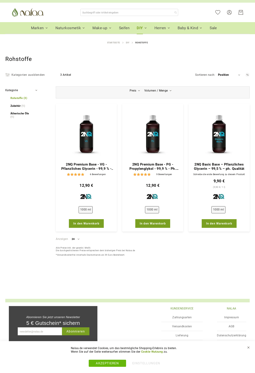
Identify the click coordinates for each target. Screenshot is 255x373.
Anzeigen (62, 239)
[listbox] (86, 210)
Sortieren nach (204, 74)
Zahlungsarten (182, 317)
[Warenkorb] (240, 12)
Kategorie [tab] (11, 90)
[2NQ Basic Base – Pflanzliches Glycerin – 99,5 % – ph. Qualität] (219, 134)
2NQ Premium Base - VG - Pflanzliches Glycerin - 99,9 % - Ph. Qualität (86, 166)
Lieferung (182, 335)
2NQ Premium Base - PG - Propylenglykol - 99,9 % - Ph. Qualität (152, 166)
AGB (231, 326)
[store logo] (28, 12)
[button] (229, 74)
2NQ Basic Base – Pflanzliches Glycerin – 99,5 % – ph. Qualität (219, 166)
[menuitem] (37, 28)
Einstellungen (146, 363)
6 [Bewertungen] (98, 174)
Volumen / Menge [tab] (156, 90)
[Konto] (231, 12)
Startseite (113, 42)
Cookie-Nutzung (152, 351)
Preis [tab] (132, 90)
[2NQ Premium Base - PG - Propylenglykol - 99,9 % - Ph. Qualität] (153, 134)
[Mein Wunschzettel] (220, 12)
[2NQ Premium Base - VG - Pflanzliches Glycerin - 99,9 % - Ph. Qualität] (86, 134)
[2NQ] (86, 197)
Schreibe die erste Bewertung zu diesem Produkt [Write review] (219, 174)
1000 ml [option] (85, 209)
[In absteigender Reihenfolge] (247, 75)
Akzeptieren (107, 363)
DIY (127, 42)
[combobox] (129, 12)
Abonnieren (75, 331)
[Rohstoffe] (18, 98)
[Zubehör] (17, 106)
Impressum (231, 317)
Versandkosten (182, 326)
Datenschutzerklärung (231, 335)
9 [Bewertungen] (164, 174)
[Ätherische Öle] (21, 115)
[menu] (127, 28)
